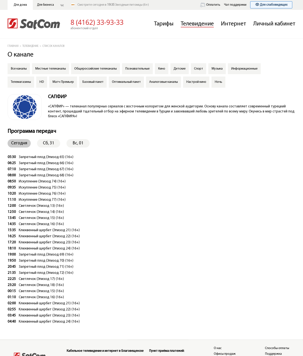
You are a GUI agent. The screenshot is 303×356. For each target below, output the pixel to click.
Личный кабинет (274, 24)
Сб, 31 (48, 143)
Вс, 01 (78, 143)
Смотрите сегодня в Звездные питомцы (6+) (113, 5)
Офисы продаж (225, 354)
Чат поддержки (235, 5)
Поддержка (273, 354)
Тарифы (164, 24)
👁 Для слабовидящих (271, 5)
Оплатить (210, 5)
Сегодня (19, 143)
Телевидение (197, 24)
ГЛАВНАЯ (13, 46)
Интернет (233, 24)
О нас (218, 348)
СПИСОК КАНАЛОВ (53, 46)
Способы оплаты (277, 348)
